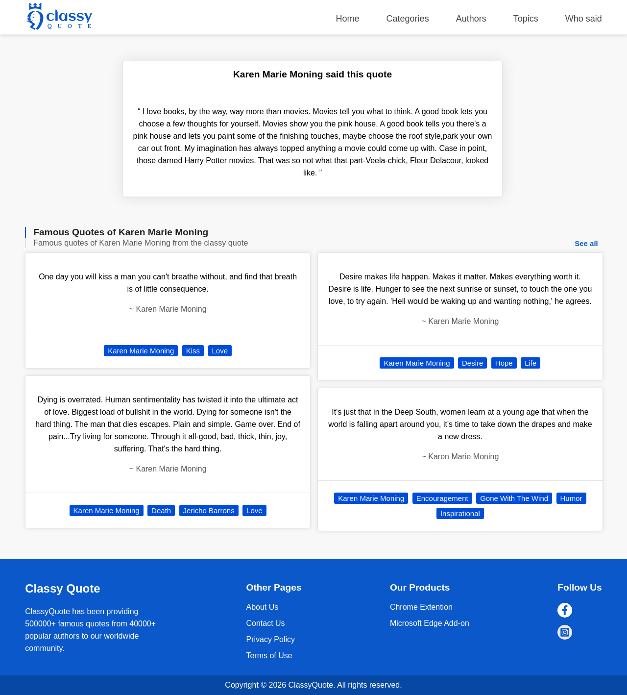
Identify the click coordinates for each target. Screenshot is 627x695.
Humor (571, 498)
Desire (472, 363)
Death (161, 510)
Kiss (193, 351)
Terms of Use (269, 655)
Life (530, 363)
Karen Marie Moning (141, 351)
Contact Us (265, 623)
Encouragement (442, 498)
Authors (471, 19)
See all (586, 243)
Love (220, 351)
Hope (504, 363)
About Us (262, 607)
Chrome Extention (421, 607)
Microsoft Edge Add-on (429, 623)
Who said (583, 19)
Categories (407, 19)
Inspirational (460, 513)
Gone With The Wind (514, 498)
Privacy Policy (270, 639)
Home (348, 19)
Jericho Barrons (209, 510)
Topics (525, 19)
